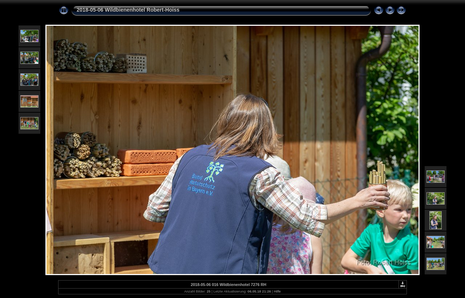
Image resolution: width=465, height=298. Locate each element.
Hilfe (277, 291)
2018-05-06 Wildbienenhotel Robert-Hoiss (128, 10)
